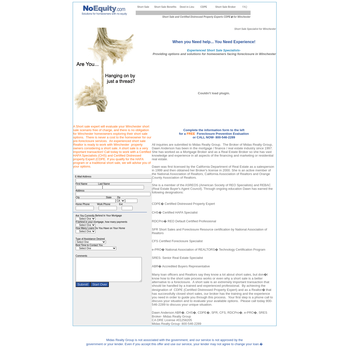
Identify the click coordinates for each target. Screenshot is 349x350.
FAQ (244, 7)
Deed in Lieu (187, 7)
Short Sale (143, 7)
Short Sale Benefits (165, 7)
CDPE (203, 7)
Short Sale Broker (225, 7)
